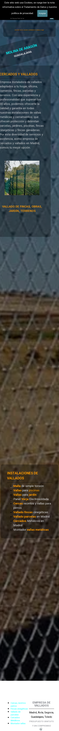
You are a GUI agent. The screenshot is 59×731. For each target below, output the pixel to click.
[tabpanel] (29, 501)
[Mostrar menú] (51, 17)
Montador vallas (18, 723)
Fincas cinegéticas (19, 709)
